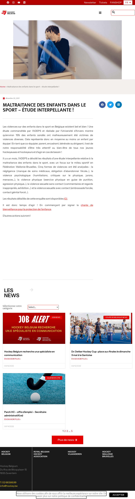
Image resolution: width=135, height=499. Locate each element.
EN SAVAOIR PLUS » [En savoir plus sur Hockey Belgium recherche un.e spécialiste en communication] (12, 359)
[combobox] (123, 12)
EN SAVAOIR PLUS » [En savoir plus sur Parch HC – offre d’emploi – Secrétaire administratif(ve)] (12, 419)
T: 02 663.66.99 (8, 482)
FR (126, 2)
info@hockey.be (9, 485)
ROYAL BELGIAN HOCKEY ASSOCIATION (41, 454)
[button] (105, 12)
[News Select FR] (43, 307)
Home (2, 86)
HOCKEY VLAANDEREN (75, 453)
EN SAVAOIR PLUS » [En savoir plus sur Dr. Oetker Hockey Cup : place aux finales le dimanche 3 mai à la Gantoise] (79, 359)
